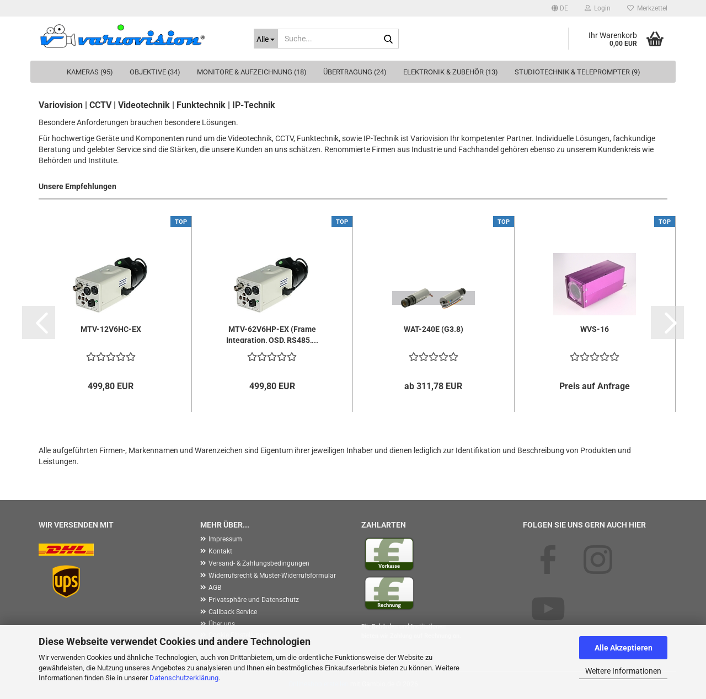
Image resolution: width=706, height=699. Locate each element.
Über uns (221, 624)
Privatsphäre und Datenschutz (253, 600)
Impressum (225, 539)
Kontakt (220, 551)
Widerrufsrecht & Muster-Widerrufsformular (272, 575)
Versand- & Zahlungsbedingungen (258, 563)
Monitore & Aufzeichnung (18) (252, 72)
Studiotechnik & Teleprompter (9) (577, 72)
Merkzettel (647, 8)
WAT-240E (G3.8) (433, 329)
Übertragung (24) (355, 72)
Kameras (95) (90, 72)
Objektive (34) (155, 72)
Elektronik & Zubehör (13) (450, 72)
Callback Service (232, 612)
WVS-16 (594, 329)
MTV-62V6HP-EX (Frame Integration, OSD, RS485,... (272, 334)
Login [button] (598, 8)
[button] (559, 8)
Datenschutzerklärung (183, 678)
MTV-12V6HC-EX (111, 329)
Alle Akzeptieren (623, 647)
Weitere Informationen (623, 670)
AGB (214, 588)
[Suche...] (266, 39)
